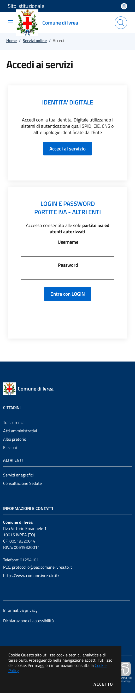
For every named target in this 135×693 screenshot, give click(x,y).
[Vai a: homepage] (50, 23)
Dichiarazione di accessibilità (28, 621)
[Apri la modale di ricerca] (121, 22)
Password (68, 265)
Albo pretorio (14, 439)
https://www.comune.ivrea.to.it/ (31, 575)
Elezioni (10, 447)
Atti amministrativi (20, 431)
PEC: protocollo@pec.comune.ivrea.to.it (37, 567)
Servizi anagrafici (18, 475)
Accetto (103, 684)
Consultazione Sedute (22, 483)
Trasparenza (14, 422)
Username (68, 242)
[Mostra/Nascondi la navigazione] (10, 22)
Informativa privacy (20, 610)
